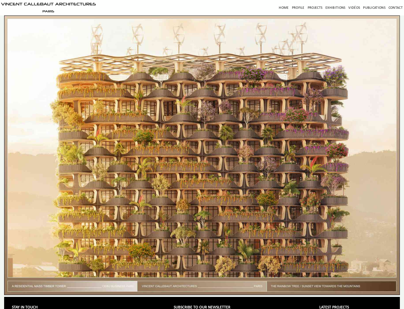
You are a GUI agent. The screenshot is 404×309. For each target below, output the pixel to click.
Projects (315, 8)
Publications (374, 8)
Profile (298, 8)
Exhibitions (335, 8)
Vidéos (354, 8)
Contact (396, 8)
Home (284, 8)
